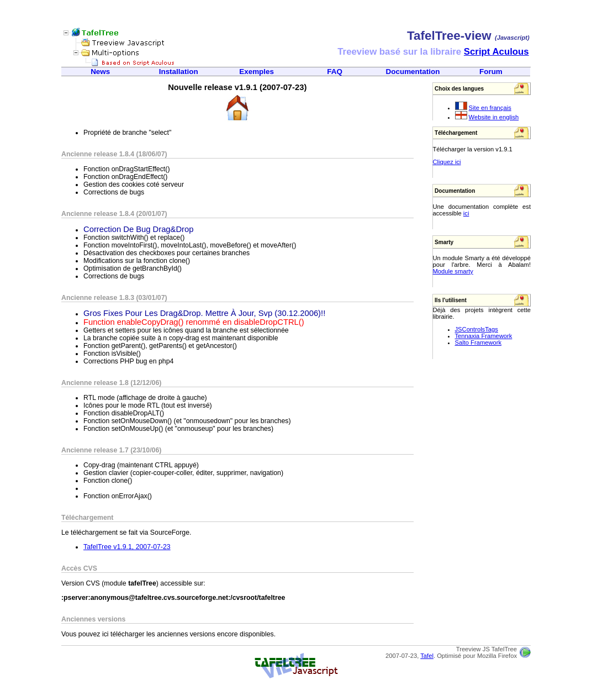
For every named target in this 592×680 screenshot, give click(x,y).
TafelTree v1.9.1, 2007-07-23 (127, 547)
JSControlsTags (476, 329)
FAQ (334, 71)
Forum (491, 71)
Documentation (413, 71)
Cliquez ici (447, 162)
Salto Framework (478, 342)
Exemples (256, 71)
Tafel (427, 655)
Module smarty (453, 271)
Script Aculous (496, 51)
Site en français (490, 107)
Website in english (494, 117)
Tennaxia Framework (483, 336)
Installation (178, 71)
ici (466, 213)
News (100, 71)
